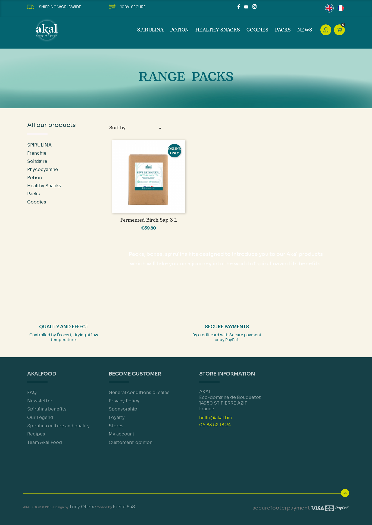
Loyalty (117, 417)
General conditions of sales (139, 392)
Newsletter (39, 401)
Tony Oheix (81, 507)
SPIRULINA (150, 30)
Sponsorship (123, 409)
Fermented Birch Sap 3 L (148, 220)
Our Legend (40, 417)
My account (122, 434)
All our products (51, 125)
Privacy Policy (124, 401)
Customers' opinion (130, 442)
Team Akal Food (44, 442)
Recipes (36, 434)
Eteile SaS (124, 507)
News (304, 30)
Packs (283, 30)
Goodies (257, 30)
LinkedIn (261, 6)
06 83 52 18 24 (215, 425)
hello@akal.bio (215, 418)
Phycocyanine (42, 169)
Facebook (239, 6)
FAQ (32, 392)
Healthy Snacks (217, 30)
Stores (116, 426)
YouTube (246, 6)
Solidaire (37, 161)
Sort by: (136, 128)
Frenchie (36, 153)
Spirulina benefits (47, 409)
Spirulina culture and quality (58, 426)
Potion (179, 30)
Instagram (254, 6)
